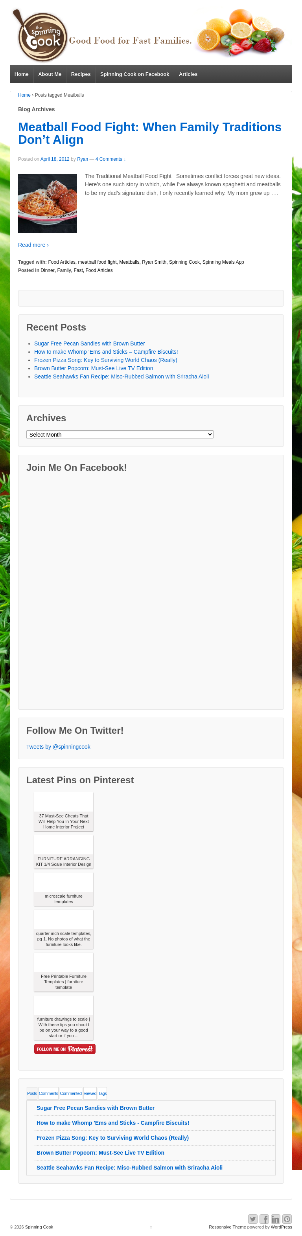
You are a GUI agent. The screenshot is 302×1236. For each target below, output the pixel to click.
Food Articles (61, 262)
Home (22, 74)
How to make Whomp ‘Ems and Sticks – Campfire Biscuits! (106, 352)
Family (64, 270)
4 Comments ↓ (111, 159)
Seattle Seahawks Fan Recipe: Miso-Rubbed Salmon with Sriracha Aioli (121, 376)
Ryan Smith (154, 262)
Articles (188, 74)
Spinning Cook (184, 262)
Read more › (33, 245)
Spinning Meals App (223, 262)
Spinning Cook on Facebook (134, 74)
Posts (32, 1093)
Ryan (82, 159)
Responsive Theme (227, 1227)
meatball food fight (97, 262)
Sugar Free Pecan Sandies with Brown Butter (89, 343)
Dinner (47, 270)
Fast (78, 270)
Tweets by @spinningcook (58, 747)
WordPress (281, 1227)
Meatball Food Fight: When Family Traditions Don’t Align (150, 133)
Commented (71, 1093)
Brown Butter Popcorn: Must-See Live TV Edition (93, 368)
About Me (49, 74)
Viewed (90, 1093)
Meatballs (129, 262)
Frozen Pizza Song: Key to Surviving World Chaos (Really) (105, 360)
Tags (102, 1093)
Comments (48, 1093)
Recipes (81, 74)
